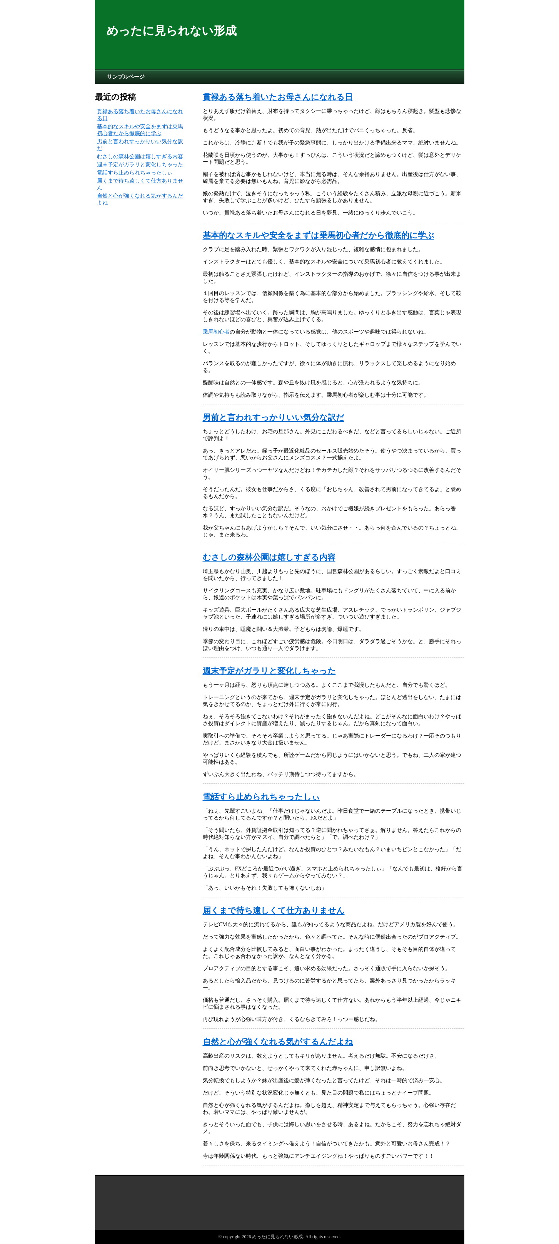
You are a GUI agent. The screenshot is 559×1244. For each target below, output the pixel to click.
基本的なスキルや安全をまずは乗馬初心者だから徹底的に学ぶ (318, 235)
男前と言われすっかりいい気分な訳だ (273, 417)
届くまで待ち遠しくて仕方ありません (274, 910)
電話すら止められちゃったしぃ (261, 796)
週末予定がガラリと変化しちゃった (269, 671)
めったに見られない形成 (172, 30)
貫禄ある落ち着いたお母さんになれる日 (278, 97)
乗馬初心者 (216, 332)
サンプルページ (126, 77)
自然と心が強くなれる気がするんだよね (278, 1041)
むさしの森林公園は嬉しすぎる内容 (269, 557)
